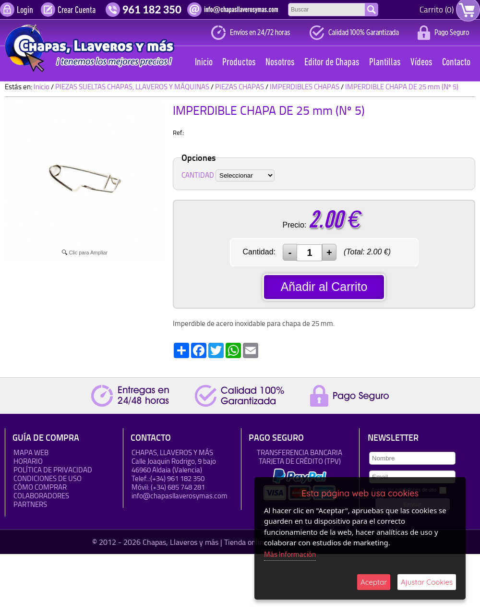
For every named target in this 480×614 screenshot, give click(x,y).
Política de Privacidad (52, 470)
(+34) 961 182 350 (177, 478)
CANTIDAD (197, 175)
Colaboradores (41, 496)
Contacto (456, 62)
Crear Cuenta (77, 10)
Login (25, 10)
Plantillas (385, 62)
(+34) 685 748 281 (178, 487)
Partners (30, 504)
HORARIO (28, 461)
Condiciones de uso (47, 478)
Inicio (204, 62)
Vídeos (421, 62)
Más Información (290, 554)
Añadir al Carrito (324, 286)
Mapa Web (30, 452)
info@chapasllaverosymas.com (180, 496)
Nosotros (280, 62)
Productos (239, 62)
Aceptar (373, 582)
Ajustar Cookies (427, 582)
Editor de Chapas (332, 62)
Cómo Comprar (40, 487)
